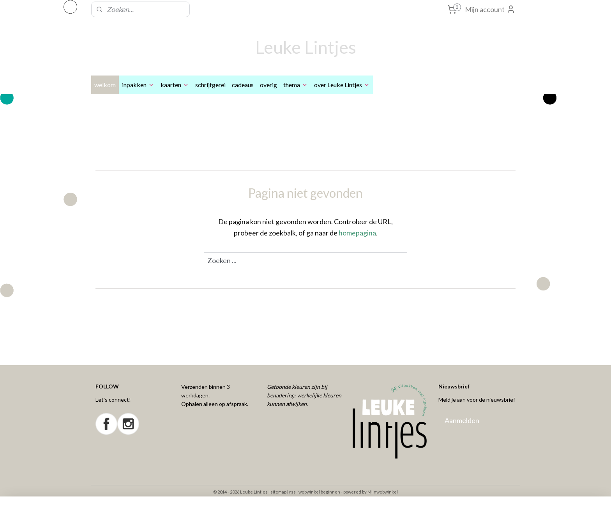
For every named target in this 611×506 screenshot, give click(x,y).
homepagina (357, 232)
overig (268, 84)
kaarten (175, 84)
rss (292, 491)
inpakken (138, 84)
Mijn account (490, 9)
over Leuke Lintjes (342, 84)
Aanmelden (462, 420)
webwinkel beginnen (319, 491)
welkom (105, 84)
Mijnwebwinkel (382, 491)
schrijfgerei (210, 84)
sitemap (278, 491)
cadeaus (243, 84)
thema (295, 84)
